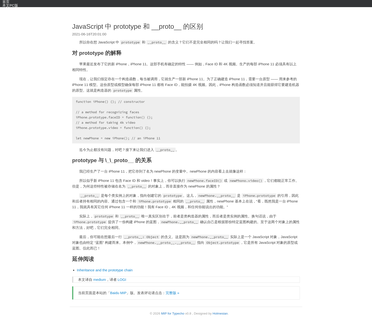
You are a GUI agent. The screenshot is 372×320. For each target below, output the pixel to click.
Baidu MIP (118, 293)
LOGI (122, 280)
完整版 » (172, 293)
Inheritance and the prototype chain (105, 270)
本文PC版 (10, 5)
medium (99, 280)
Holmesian (220, 313)
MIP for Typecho (172, 313)
